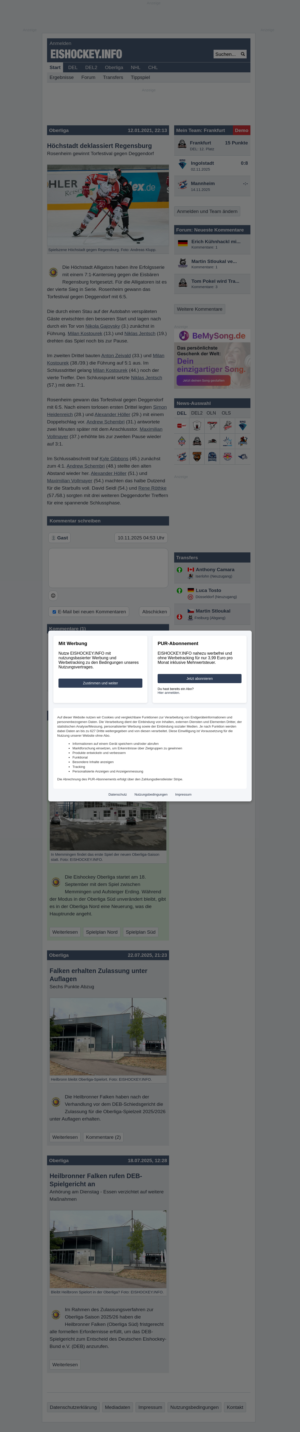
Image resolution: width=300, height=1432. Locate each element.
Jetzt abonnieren (199, 679)
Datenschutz (118, 794)
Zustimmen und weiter (100, 683)
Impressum (183, 794)
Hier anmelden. (169, 693)
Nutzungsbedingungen (151, 794)
